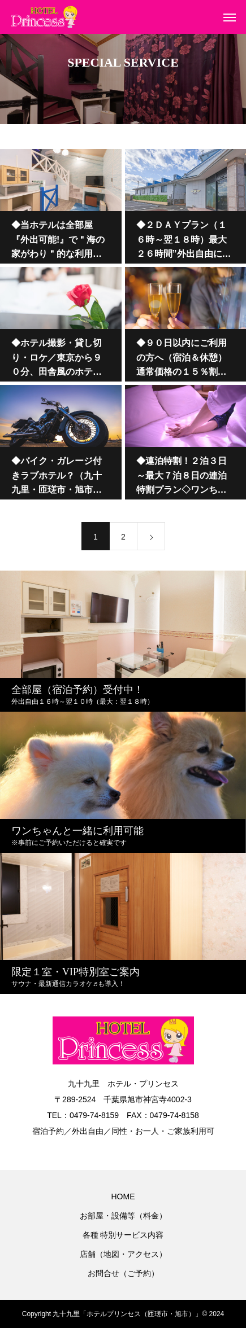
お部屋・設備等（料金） (123, 1216)
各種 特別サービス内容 (123, 1235)
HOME (123, 1196)
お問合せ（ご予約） (123, 1273)
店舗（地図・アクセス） (123, 1254)
